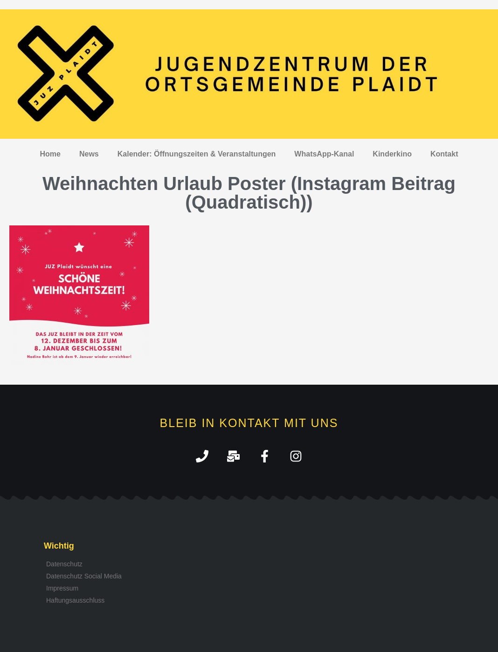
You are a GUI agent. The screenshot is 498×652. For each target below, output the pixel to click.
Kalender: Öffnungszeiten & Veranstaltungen (197, 154)
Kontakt (444, 154)
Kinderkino (392, 154)
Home (50, 154)
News (89, 154)
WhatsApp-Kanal (324, 154)
